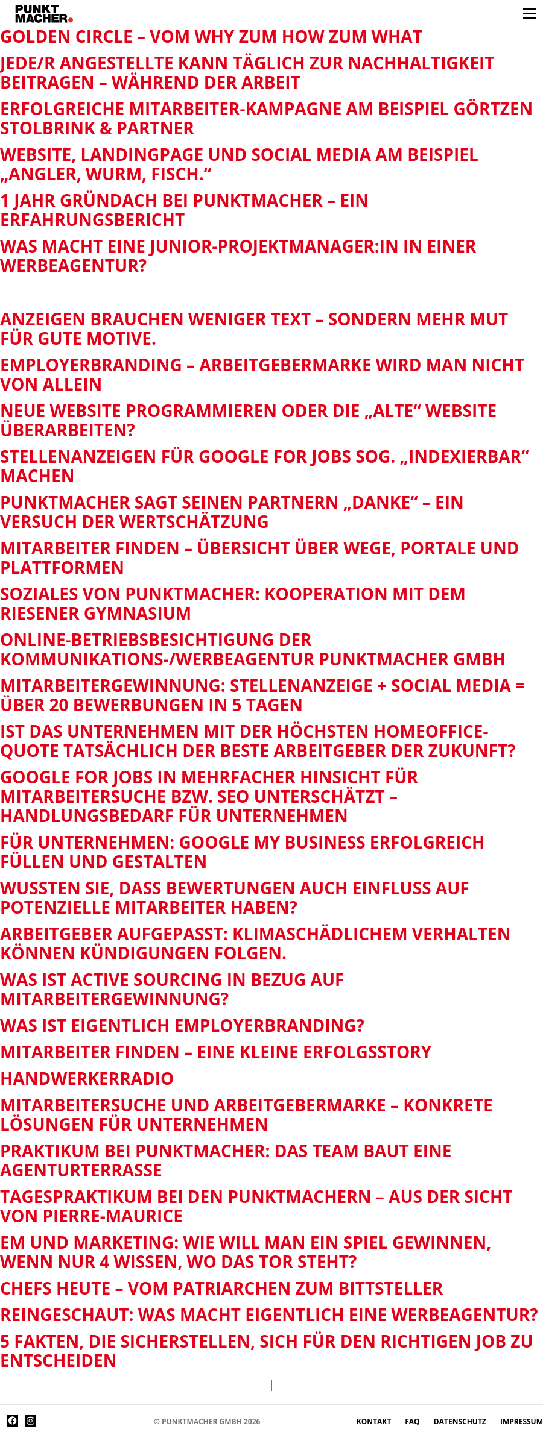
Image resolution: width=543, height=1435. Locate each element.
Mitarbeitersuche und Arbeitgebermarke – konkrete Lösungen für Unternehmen (246, 1114)
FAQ (413, 1421)
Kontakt (375, 1421)
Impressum (521, 1421)
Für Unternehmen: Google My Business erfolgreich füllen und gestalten (242, 852)
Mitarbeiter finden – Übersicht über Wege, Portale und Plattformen (259, 557)
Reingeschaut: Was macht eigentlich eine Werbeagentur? (269, 1314)
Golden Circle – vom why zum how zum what (211, 36)
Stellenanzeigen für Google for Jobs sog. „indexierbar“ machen (264, 466)
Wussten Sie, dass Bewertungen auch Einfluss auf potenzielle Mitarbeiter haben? (234, 897)
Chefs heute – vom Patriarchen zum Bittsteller (221, 1287)
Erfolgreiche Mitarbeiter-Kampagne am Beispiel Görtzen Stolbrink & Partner (266, 118)
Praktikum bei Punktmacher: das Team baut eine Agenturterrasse (225, 1160)
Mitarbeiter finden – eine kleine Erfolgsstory (215, 1051)
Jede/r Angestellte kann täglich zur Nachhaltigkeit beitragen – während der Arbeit (247, 72)
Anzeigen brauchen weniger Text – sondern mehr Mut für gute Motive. (254, 328)
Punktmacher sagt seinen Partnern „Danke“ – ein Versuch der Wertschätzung (232, 512)
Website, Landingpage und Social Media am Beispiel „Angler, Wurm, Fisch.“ (239, 164)
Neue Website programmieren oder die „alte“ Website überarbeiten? (248, 420)
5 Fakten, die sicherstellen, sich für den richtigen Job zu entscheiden (266, 1351)
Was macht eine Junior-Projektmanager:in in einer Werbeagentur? (238, 255)
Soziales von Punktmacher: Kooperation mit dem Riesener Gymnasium (233, 603)
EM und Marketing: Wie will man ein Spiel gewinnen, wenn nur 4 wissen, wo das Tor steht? (245, 1252)
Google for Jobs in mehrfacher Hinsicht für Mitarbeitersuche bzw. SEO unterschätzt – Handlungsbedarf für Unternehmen (209, 796)
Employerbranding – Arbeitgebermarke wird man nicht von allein (262, 374)
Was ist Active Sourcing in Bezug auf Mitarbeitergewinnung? (172, 989)
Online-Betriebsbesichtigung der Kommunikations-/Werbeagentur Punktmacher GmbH (253, 649)
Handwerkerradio (87, 1078)
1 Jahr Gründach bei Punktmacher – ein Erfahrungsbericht (184, 210)
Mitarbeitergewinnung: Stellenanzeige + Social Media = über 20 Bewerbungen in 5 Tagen (262, 695)
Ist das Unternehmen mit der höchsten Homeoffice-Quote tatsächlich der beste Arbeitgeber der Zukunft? (258, 741)
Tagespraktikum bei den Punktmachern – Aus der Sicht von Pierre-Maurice (256, 1206)
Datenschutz (461, 1421)
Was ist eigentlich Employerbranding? (182, 1025)
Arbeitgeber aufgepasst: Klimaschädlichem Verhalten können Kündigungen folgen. (255, 943)
